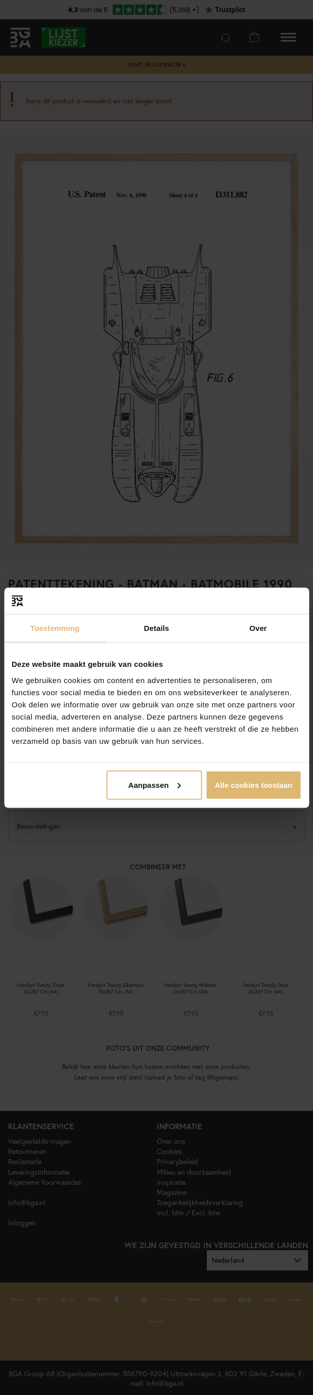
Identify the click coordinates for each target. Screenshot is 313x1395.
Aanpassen (154, 784)
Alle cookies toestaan (253, 784)
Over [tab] (258, 628)
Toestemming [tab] (55, 628)
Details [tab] (156, 628)
